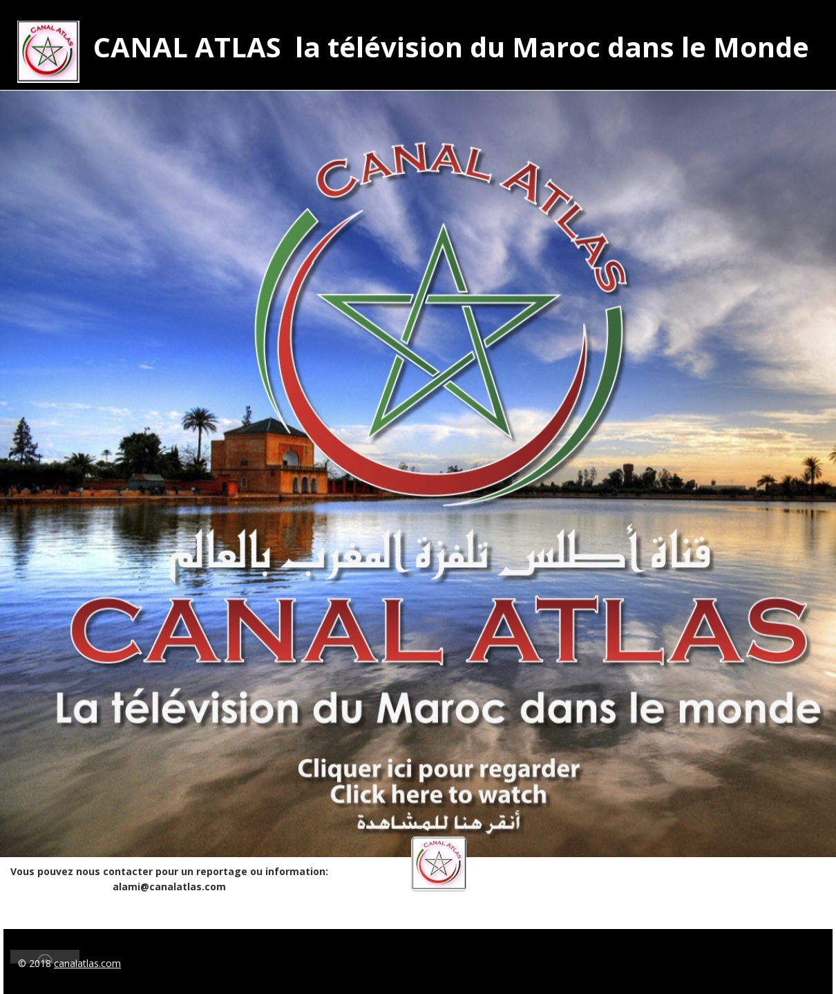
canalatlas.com (87, 963)
